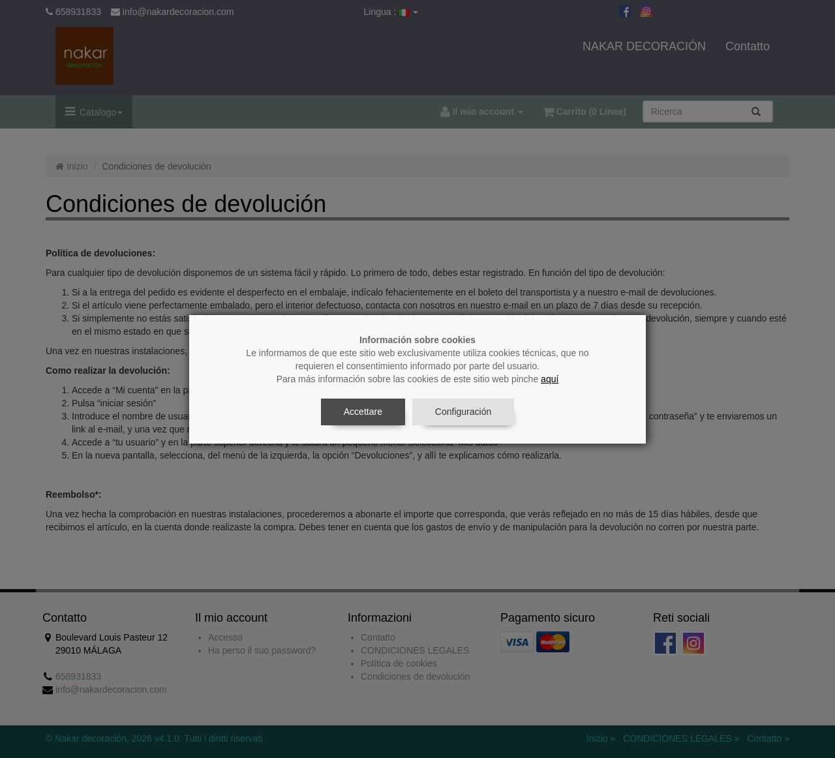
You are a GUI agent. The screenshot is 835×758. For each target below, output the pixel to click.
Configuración (463, 411)
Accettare (363, 411)
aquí (549, 379)
